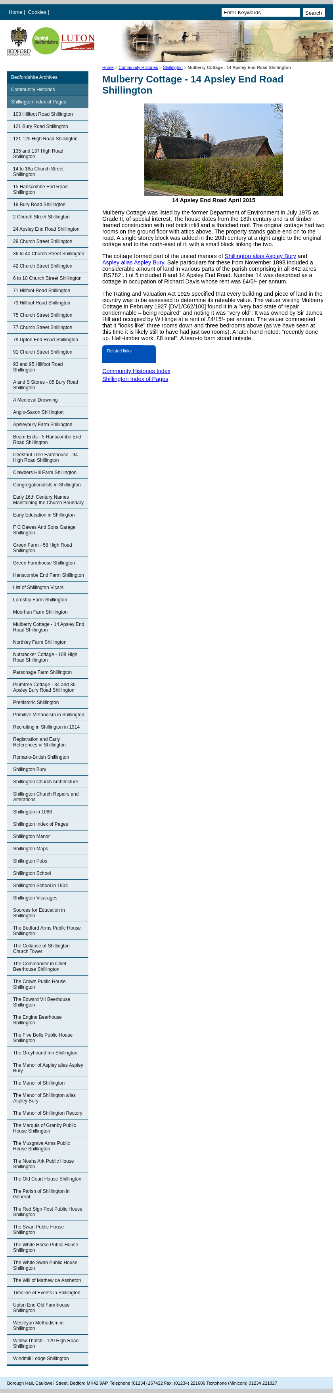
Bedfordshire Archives (34, 77)
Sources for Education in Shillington (39, 912)
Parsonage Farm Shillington (42, 672)
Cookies (38, 12)
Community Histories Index (136, 371)
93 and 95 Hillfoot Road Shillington (38, 367)
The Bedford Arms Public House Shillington (47, 930)
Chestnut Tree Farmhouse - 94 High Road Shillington (45, 457)
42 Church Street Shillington (42, 266)
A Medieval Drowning (35, 400)
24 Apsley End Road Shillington (46, 229)
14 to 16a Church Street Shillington (38, 171)
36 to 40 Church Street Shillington (48, 253)
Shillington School (32, 873)
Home (15, 12)
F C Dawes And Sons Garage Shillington (44, 530)
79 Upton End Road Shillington (45, 340)
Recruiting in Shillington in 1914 (46, 727)
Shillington (173, 67)
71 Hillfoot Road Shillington (41, 290)
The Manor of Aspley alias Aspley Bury (48, 1067)
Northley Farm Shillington (40, 642)
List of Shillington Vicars (38, 587)
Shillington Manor (31, 836)
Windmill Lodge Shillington (41, 1358)
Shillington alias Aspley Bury (260, 256)
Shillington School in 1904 (40, 885)
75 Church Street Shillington (42, 315)
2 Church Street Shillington (41, 217)
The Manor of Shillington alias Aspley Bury (44, 1098)
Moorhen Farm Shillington (40, 612)
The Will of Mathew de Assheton (47, 1280)
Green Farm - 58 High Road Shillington (42, 547)
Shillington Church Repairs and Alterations (45, 796)
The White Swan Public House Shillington (45, 1265)
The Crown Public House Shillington (39, 984)
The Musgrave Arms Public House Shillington (41, 1146)
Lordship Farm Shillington (40, 600)
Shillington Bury (29, 769)
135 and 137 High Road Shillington (38, 153)
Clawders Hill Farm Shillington (45, 472)
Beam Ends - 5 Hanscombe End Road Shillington (47, 439)
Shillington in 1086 (32, 812)
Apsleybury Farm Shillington (42, 424)
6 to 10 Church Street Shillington (47, 278)
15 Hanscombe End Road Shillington (40, 189)
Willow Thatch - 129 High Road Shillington (45, 1343)
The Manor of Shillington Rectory (47, 1113)
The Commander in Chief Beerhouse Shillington (39, 966)
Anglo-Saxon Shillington (38, 412)
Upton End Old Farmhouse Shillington (41, 1307)
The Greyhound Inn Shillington (45, 1053)
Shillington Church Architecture (45, 782)
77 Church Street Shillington (42, 327)
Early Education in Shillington (44, 515)
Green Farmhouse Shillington (44, 563)
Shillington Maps (30, 848)
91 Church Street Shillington (42, 352)
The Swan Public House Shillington (38, 1229)
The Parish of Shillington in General (41, 1194)
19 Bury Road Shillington (39, 204)
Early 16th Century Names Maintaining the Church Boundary (48, 499)
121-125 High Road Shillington (45, 139)
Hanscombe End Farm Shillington (48, 575)
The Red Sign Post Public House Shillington (47, 1211)
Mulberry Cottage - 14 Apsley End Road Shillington (48, 627)
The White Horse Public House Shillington (45, 1247)
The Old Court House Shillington (47, 1179)
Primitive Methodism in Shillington (48, 715)
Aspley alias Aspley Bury (133, 262)
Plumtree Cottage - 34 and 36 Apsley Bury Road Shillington (44, 687)
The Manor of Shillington (39, 1083)
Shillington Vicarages (35, 898)
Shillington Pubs (30, 861)
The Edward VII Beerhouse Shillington (41, 1002)
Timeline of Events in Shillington (46, 1292)
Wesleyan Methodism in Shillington (38, 1325)
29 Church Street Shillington (42, 241)
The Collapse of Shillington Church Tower (41, 948)
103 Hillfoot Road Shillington (43, 114)
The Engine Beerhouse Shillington (37, 1020)
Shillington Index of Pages (38, 102)
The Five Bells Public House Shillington (43, 1037)
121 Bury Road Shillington (40, 126)
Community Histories (138, 67)
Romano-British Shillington (41, 757)
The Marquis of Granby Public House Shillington (44, 1128)
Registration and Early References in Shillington (39, 742)
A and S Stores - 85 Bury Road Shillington (45, 384)
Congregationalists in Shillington (47, 485)
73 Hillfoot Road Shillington (41, 303)
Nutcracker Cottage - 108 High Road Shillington (45, 657)
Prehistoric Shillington (36, 702)
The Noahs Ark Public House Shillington (43, 1163)
